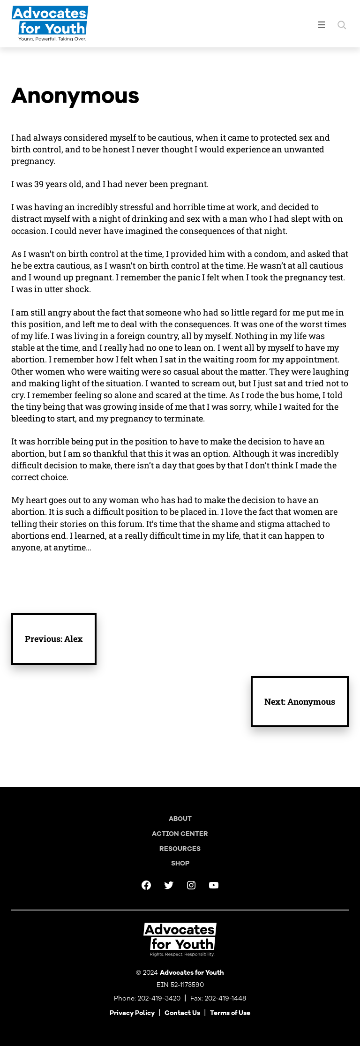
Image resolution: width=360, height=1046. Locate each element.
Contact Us (182, 1012)
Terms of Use (230, 1012)
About (180, 818)
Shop (180, 863)
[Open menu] (321, 24)
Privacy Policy (132, 1012)
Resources (180, 848)
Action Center (180, 833)
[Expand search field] (342, 25)
